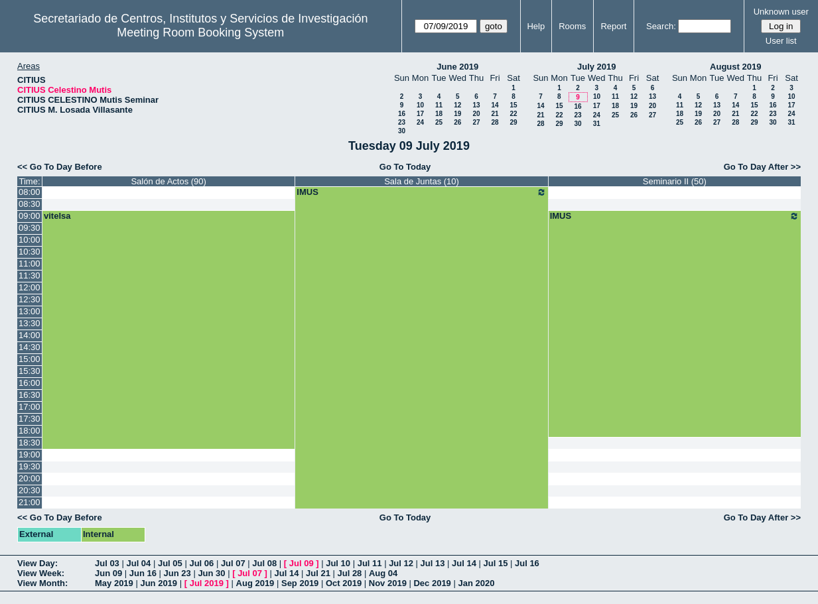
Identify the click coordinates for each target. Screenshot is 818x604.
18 (439, 113)
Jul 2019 (207, 583)
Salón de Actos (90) (168, 181)
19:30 (29, 466)
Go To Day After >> (762, 167)
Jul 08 (264, 563)
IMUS (421, 192)
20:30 (29, 490)
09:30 (29, 228)
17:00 (29, 407)
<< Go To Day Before (59, 167)
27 (476, 122)
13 (476, 105)
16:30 (29, 395)
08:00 (29, 192)
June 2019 (457, 67)
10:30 (29, 252)
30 (401, 131)
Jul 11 (370, 563)
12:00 (29, 287)
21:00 (29, 502)
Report (613, 26)
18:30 (29, 443)
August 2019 (735, 67)
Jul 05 (170, 563)
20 (476, 113)
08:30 (29, 204)
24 (420, 122)
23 (401, 122)
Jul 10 (338, 563)
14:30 (29, 347)
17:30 (29, 419)
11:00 (29, 264)
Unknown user (781, 12)
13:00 (29, 311)
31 (596, 123)
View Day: (37, 563)
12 (457, 105)
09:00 (29, 216)
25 (439, 122)
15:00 (29, 359)
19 (457, 113)
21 (494, 113)
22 (513, 113)
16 (401, 113)
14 (494, 105)
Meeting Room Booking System (200, 32)
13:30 (29, 323)
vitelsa (57, 216)
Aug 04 (383, 573)
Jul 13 (433, 563)
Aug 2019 (255, 583)
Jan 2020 (476, 583)
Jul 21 (318, 573)
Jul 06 (201, 563)
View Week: (40, 573)
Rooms (572, 26)
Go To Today (405, 167)
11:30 (29, 275)
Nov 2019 (388, 583)
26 (457, 122)
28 (494, 122)
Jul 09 (301, 563)
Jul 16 (527, 563)
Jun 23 (177, 573)
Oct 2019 (344, 583)
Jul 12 (401, 563)
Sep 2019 (299, 583)
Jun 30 (211, 573)
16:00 (29, 383)
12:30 (29, 299)
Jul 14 (464, 563)
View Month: (42, 583)
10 (420, 105)
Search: (661, 26)
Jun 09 (108, 573)
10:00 (29, 240)
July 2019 (596, 67)
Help (536, 26)
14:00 (29, 335)
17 (420, 113)
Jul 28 (350, 573)
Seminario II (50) (675, 181)
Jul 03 (107, 563)
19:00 (29, 454)
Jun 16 (143, 573)
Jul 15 (496, 563)
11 (439, 105)
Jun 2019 (158, 583)
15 (513, 105)
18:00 (29, 431)
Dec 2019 (431, 583)
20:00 (29, 478)
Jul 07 (233, 563)
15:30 (29, 371)
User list (781, 41)
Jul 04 (138, 563)
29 (513, 122)
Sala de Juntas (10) (421, 181)
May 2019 (114, 583)
